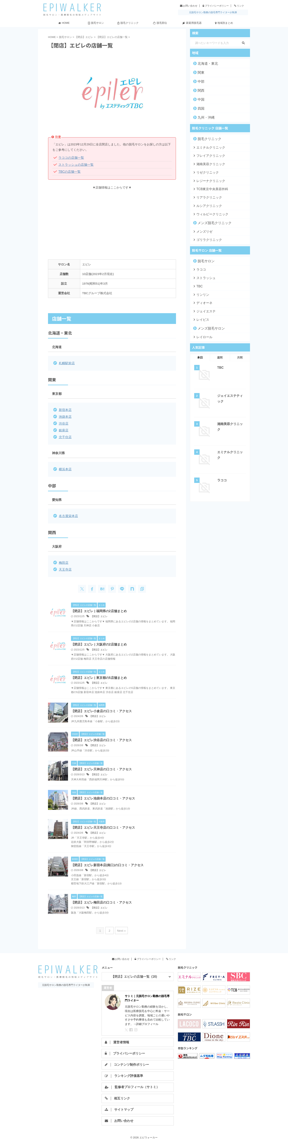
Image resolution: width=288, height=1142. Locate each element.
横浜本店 (65, 467)
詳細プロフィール (147, 1021)
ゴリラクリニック (206, 238)
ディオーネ (202, 300)
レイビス (201, 316)
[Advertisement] (112, 221)
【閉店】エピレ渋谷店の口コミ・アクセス (101, 738)
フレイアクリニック (207, 155)
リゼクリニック (205, 171)
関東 (200, 72)
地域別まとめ (224, 22)
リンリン (201, 292)
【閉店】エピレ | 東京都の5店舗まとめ (99, 675)
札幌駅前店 (66, 362)
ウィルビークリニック (209, 212)
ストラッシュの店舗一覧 (74, 164)
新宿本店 (65, 409)
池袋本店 (65, 415)
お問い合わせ (188, 5)
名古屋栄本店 (68, 514)
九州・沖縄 (204, 117)
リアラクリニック (206, 196)
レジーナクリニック (207, 180)
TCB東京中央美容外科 (209, 188)
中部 (200, 81)
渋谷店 (63, 422)
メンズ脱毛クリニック (211, 221)
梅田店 (63, 560)
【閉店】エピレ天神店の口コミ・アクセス (101, 767)
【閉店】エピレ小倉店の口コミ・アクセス (101, 708)
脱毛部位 (160, 22)
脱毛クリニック (128, 22)
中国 (200, 99)
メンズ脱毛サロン (208, 325)
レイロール (202, 334)
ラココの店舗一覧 (70, 157)
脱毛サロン (96, 22)
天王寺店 (65, 567)
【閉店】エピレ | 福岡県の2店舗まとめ (99, 608)
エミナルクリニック (207, 147)
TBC (198, 284)
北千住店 (65, 435)
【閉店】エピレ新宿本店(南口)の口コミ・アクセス (107, 863)
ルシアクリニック (206, 204)
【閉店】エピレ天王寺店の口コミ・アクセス (103, 825)
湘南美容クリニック (207, 163)
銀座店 (63, 429)
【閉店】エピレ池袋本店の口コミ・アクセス (103, 796)
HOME (64, 22)
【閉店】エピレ (99, 613)
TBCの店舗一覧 (68, 171)
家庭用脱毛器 (192, 22)
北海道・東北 (205, 63)
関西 (200, 90)
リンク (239, 5)
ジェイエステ (204, 308)
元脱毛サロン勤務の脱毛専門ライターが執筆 (213, 12)
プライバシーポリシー (216, 5)
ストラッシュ (204, 275)
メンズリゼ (202, 229)
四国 (200, 108)
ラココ (200, 267)
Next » (121, 928)
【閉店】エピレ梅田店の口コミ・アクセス (101, 900)
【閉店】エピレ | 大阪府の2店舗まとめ (99, 641)
